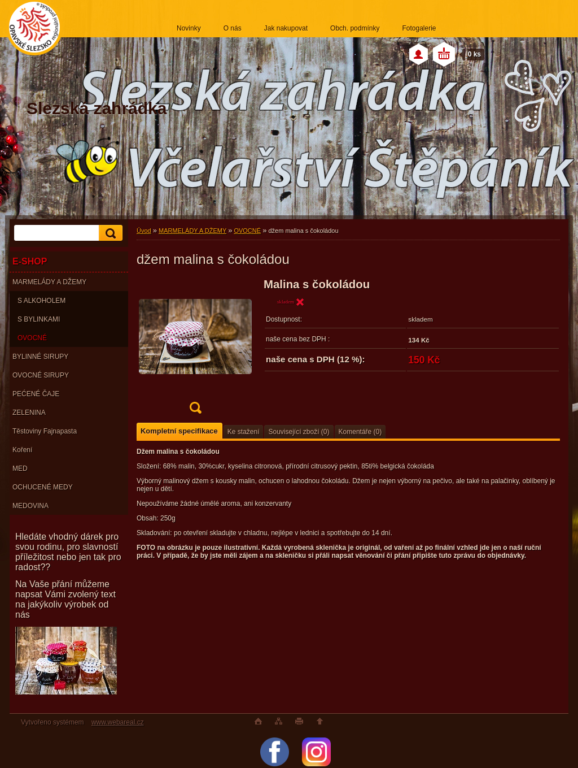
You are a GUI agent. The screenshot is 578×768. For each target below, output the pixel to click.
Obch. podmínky (354, 28)
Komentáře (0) (360, 432)
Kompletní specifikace (179, 431)
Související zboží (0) (298, 432)
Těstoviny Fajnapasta (44, 431)
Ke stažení (243, 432)
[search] (109, 233)
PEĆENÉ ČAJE (35, 394)
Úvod (144, 230)
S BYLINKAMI (38, 319)
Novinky (189, 28)
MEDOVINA (30, 506)
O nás (233, 28)
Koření (22, 450)
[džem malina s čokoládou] (195, 349)
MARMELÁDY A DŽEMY (49, 282)
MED (20, 468)
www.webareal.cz (117, 722)
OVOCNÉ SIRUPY (40, 375)
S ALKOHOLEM (41, 301)
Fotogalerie (419, 28)
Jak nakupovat (286, 28)
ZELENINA (29, 412)
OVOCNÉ (32, 338)
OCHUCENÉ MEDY (42, 487)
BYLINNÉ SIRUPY (40, 357)
